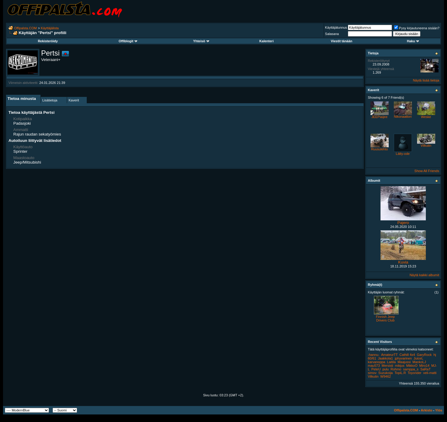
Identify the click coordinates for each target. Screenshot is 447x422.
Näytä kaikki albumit (424, 275)
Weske (426, 117)
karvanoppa (376, 362)
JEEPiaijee (379, 117)
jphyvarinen (403, 358)
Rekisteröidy (48, 41)
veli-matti (429, 373)
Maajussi (403, 362)
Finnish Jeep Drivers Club (385, 318)
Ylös (438, 410)
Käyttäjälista (50, 28)
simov (372, 373)
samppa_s (411, 369)
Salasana (332, 34)
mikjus (399, 365)
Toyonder (414, 373)
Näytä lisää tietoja (426, 80)
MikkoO (411, 365)
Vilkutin (426, 145)
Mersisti (387, 365)
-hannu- (373, 354)
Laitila (391, 362)
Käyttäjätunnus (336, 27)
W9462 (385, 376)
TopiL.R (400, 373)
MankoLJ (419, 362)
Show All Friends (426, 171)
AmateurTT (389, 354)
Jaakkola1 (385, 358)
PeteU (376, 369)
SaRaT (425, 369)
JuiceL (418, 358)
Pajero (403, 222)
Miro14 (424, 365)
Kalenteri (266, 41)
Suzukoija (385, 373)
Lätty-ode (403, 153)
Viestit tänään (341, 41)
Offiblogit (127, 41)
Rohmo (395, 369)
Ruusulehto (379, 149)
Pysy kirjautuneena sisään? (416, 28)
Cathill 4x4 (407, 354)
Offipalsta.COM (25, 28)
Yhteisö (201, 41)
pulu (385, 369)
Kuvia (403, 262)
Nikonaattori (403, 116)
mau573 (374, 365)
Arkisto (426, 410)
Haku (413, 41)
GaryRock (424, 354)
